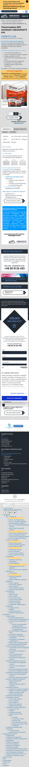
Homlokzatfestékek (14, 603)
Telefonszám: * (6, 362)
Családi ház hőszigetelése (13, 737)
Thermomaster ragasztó (16, 588)
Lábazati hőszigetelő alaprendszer (15, 577)
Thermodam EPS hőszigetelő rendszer (11, 22)
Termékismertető (7, 129)
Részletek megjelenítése (17, 393)
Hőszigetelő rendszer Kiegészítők (15, 707)
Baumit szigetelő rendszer (16, 555)
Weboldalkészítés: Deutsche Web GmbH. (14, 501)
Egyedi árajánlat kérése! (13, 201)
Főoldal (3, 20)
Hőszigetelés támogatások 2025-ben (17, 750)
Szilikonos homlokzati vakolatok (18, 691)
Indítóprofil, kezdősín (15, 611)
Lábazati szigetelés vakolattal (18, 579)
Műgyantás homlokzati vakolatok (18, 689)
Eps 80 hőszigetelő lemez (16, 618)
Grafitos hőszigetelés (12, 744)
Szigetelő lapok (10, 616)
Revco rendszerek (14, 551)
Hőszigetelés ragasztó (12, 697)
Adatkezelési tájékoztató (7, 474)
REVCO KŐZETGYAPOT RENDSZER (18, 569)
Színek (5, 764)
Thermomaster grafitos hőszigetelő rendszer (16, 655)
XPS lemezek (13, 573)
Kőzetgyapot (10, 556)
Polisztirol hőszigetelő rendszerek (14, 20)
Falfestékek (9, 729)
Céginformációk (5, 476)
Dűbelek (11, 609)
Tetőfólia (15, 717)
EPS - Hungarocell (11, 516)
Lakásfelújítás (10, 740)
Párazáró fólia (16, 720)
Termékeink (4, 483)
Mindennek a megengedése (14, 398)
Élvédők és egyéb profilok (16, 613)
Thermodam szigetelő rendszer (18, 533)
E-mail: (4, 356)
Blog (4, 758)
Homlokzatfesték (14, 730)
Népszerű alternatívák (20, 129)
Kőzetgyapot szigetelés (13, 745)
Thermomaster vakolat (16, 599)
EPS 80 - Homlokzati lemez (16, 520)
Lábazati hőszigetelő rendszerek (15, 679)
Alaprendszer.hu (5, 492)
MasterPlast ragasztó (15, 704)
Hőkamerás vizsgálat (12, 747)
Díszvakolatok (10, 591)
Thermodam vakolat (15, 598)
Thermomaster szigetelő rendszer (19, 536)
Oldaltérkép (4, 478)
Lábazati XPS (10, 571)
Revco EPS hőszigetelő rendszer (18, 669)
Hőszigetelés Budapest (7, 473)
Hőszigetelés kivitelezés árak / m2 (16, 754)
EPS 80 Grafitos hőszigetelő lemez (19, 619)
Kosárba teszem (13, 117)
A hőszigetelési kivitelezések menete (17, 749)
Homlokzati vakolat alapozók (14, 695)
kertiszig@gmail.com (6, 446)
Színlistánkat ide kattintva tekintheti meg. (15, 279)
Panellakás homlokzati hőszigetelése (16, 739)
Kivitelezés (13, 132)
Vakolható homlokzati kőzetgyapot (15, 560)
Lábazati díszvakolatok (15, 694)
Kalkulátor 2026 (7, 757)
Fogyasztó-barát (5, 481)
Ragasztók (9, 581)
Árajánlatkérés (10, 735)
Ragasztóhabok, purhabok (16, 589)
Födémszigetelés (14, 563)
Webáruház (6, 614)
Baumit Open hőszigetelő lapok (18, 642)
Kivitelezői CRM (5, 490)
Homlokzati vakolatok (12, 687)
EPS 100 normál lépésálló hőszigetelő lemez (19, 625)
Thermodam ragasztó (15, 584)
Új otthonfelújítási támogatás (14, 752)
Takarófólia (15, 725)
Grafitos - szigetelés (12, 540)
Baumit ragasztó (14, 583)
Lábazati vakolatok (14, 601)
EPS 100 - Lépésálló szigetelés (17, 521)
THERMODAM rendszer (15, 550)
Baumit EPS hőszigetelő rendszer (18, 671)
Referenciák (6, 762)
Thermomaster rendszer (16, 553)
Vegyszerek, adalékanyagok (17, 604)
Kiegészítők (9, 606)
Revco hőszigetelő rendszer (17, 535)
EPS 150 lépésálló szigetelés (17, 523)
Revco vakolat (13, 596)
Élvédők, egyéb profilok (15, 714)
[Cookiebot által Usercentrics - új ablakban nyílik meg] (20, 368)
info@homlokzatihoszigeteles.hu (12, 510)
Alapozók (12, 593)
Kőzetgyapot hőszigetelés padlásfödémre (17, 640)
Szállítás (5, 132)
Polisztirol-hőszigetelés (13, 742)
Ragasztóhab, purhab (15, 705)
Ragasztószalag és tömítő (20, 724)
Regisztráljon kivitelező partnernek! (10, 479)
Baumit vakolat (13, 594)
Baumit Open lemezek (15, 546)
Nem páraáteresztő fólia (19, 722)
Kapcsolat (6, 765)
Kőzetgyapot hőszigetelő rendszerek (17, 672)
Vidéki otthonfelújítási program (15, 755)
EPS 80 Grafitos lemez (15, 543)
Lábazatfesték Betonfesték (17, 732)
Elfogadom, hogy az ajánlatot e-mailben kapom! (13, 407)
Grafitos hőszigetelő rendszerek (15, 646)
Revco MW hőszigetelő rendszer (18, 677)
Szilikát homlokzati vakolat (16, 692)
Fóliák (10, 715)
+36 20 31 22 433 (18, 123)
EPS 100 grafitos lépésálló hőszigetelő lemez (19, 628)
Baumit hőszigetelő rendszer (17, 538)
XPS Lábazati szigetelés (16, 634)
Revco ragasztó (13, 586)
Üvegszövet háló (14, 608)
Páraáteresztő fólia (18, 719)
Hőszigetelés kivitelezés (10, 734)
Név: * (3, 350)
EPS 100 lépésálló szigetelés (17, 545)
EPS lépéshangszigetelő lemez (18, 644)
